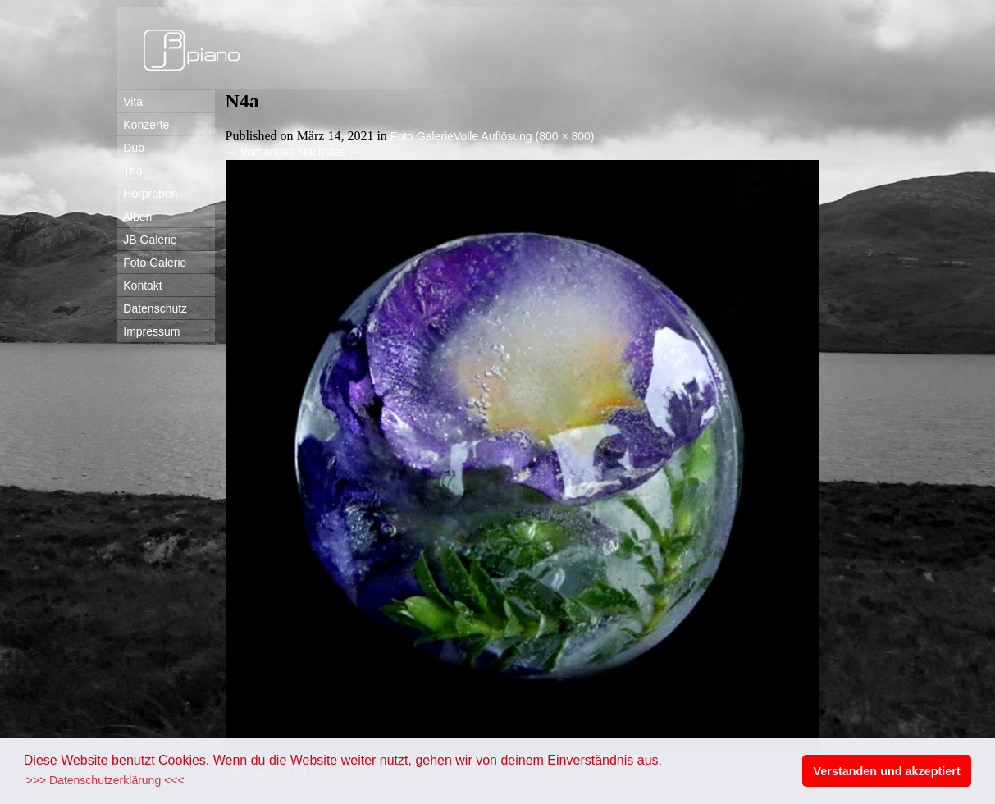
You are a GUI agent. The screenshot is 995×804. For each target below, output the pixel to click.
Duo (130, 147)
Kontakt (139, 285)
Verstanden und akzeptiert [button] (887, 771)
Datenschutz (152, 308)
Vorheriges (260, 151)
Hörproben (147, 193)
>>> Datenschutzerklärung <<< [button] (105, 780)
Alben (135, 216)
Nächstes (329, 151)
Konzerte (143, 124)
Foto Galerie (152, 262)
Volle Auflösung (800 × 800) (524, 136)
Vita (130, 101)
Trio (130, 170)
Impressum (148, 331)
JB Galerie (147, 239)
